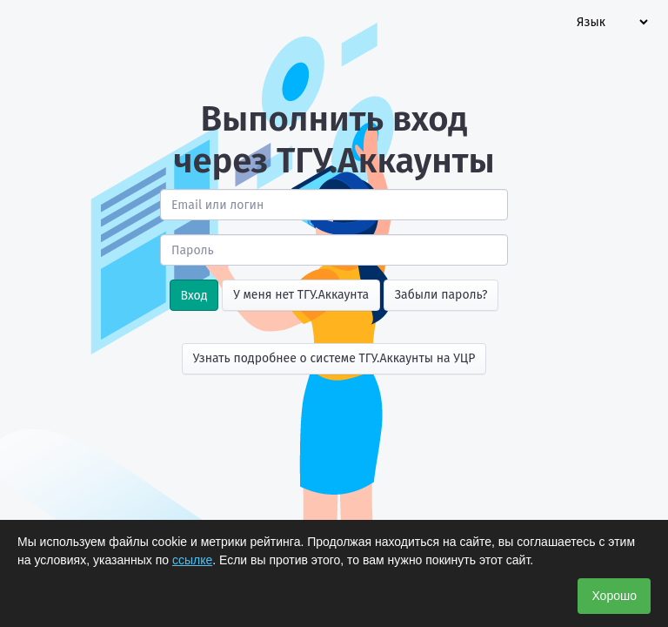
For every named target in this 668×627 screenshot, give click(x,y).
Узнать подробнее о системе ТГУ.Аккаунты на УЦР (334, 358)
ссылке (192, 560)
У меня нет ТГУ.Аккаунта (301, 294)
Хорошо (614, 596)
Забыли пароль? (441, 294)
